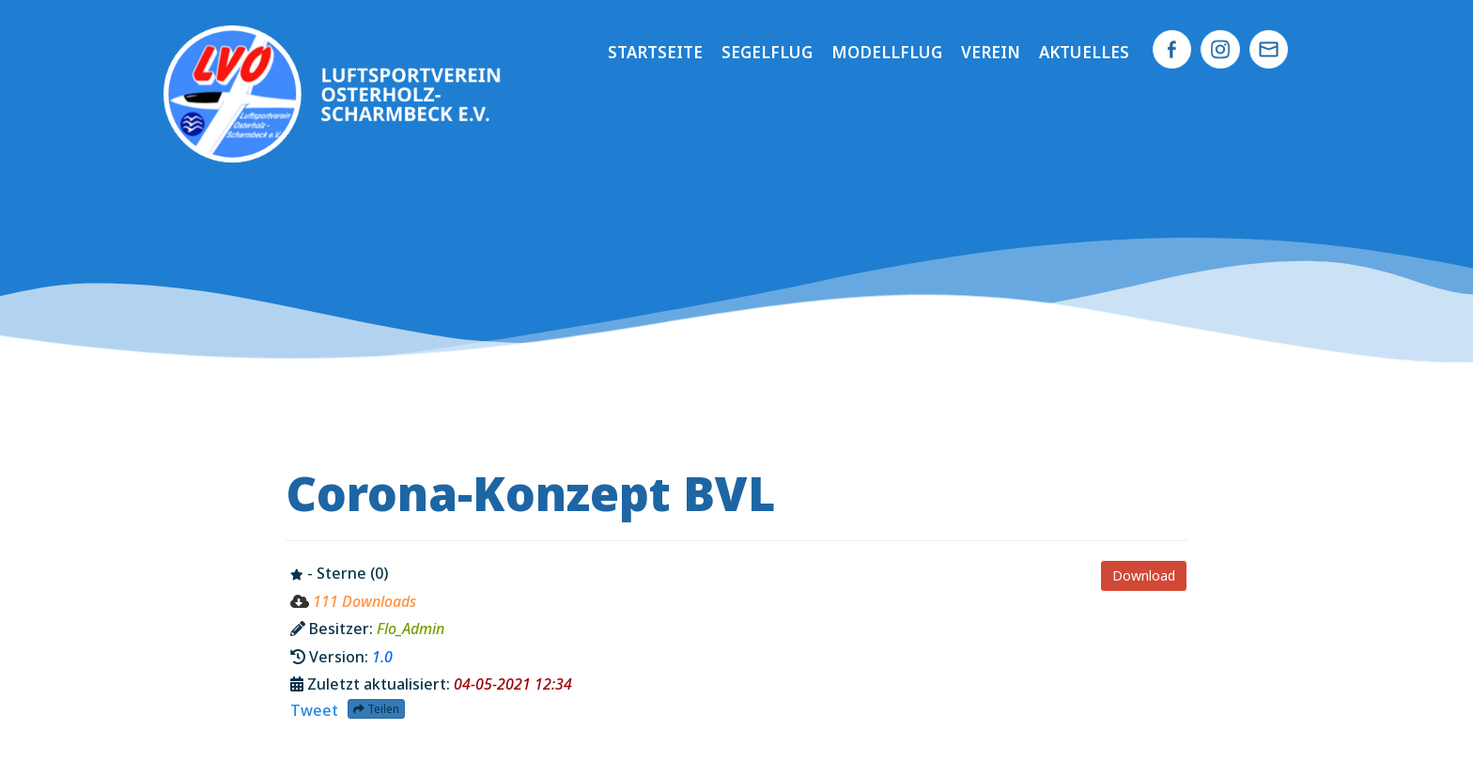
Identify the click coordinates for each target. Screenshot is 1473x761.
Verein (990, 52)
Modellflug (886, 52)
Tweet (314, 710)
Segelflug (767, 52)
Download (1143, 575)
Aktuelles (1084, 52)
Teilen (376, 709)
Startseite (655, 52)
